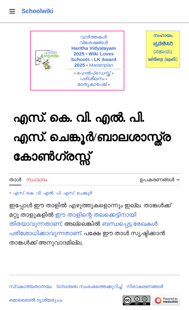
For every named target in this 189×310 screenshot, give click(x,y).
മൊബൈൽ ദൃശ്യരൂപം (35, 299)
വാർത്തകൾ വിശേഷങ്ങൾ (93, 39)
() (170, 59)
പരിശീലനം (92, 78)
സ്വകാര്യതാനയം (30, 286)
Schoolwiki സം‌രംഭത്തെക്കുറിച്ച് (89, 286)
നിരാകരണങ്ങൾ (145, 286)
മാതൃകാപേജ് (92, 84)
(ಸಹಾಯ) (162, 51)
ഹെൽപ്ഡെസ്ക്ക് (93, 72)
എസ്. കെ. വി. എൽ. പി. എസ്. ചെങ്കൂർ (52, 192)
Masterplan (101, 65)
